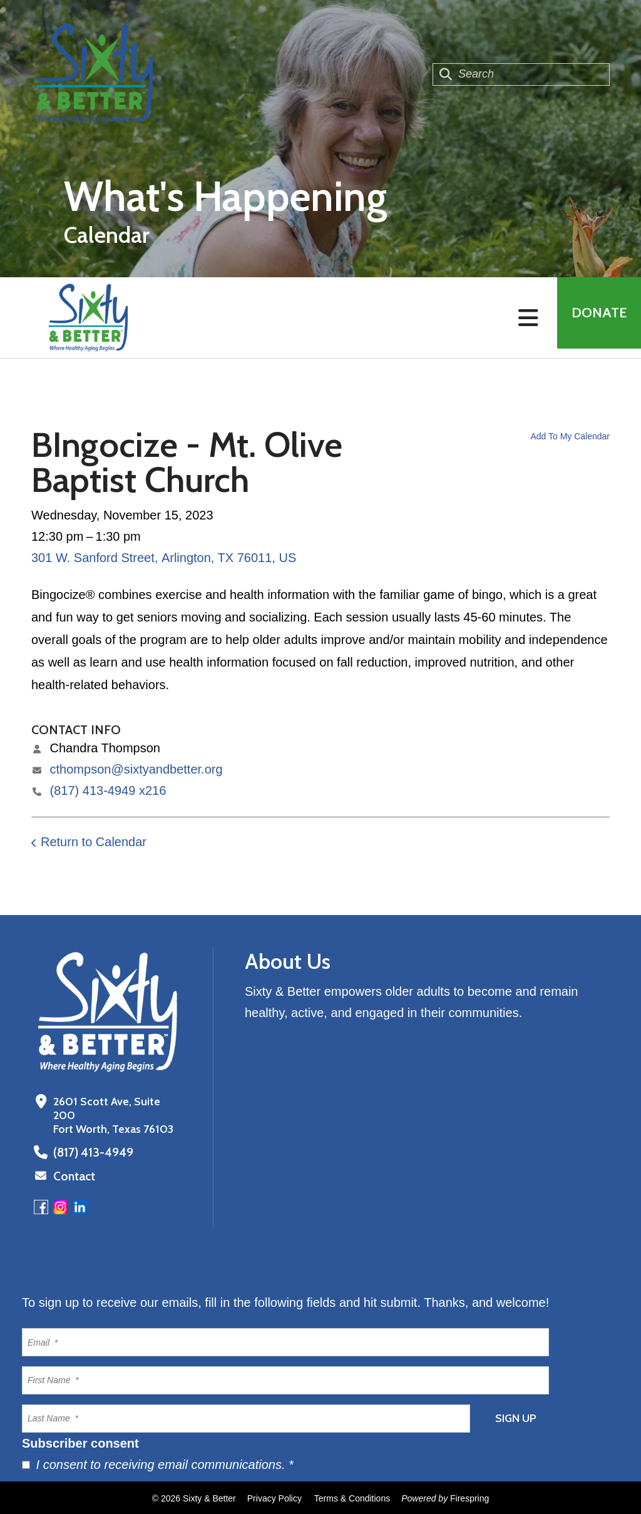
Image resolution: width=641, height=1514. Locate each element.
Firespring (469, 1497)
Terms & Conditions (352, 1497)
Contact (73, 1175)
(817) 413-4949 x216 (108, 790)
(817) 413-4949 (89, 1152)
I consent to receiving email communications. (158, 1463)
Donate (594, 317)
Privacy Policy (274, 1497)
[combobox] (521, 74)
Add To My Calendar (570, 436)
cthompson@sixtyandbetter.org (136, 769)
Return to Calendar (93, 842)
